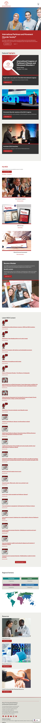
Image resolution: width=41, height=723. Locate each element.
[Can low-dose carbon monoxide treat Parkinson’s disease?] (20, 492)
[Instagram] (13, 716)
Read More (12, 581)
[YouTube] (11, 716)
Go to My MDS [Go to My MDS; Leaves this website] (6, 171)
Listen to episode (5, 328)
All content (9, 174)
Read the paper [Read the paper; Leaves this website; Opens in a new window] (4, 387)
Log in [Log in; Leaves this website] (15, 43)
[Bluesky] (16, 716)
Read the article (4, 423)
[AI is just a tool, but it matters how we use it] (20, 469)
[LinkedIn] (8, 716)
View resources (6, 640)
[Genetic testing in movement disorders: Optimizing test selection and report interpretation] (20, 528)
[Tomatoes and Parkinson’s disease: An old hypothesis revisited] (20, 419)
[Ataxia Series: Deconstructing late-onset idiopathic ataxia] (20, 407)
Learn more (7, 276)
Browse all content (20, 562)
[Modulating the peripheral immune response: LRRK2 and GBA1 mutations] (20, 324)
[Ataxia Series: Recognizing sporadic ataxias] (20, 359)
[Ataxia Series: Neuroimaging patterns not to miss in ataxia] (20, 336)
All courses (4, 174)
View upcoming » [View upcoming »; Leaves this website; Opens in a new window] (20, 200)
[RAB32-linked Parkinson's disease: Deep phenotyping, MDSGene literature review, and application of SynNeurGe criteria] (20, 431)
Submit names (7, 151)
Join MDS (7, 43)
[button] (38, 4)
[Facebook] (3, 716)
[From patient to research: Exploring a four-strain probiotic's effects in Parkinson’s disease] (20, 515)
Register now (7, 82)
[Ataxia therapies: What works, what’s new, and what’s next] (20, 480)
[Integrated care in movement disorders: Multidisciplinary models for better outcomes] (20, 554)
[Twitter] (6, 716)
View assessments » (20, 254)
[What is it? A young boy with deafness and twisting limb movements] (20, 347)
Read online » (20, 227)
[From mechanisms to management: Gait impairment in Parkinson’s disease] (20, 503)
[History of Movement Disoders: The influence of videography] (20, 370)
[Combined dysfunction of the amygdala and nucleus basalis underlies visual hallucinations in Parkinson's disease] (20, 444)
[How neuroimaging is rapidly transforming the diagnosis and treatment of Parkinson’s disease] (20, 541)
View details (6, 116)
